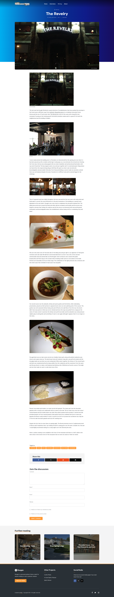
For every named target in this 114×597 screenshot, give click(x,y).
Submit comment (36, 518)
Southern (64, 447)
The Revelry (53, 114)
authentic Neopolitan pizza (57, 112)
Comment (31, 471)
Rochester (57, 447)
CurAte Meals (47, 575)
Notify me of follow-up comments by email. (41, 509)
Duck (39, 447)
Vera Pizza (48, 168)
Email (31, 494)
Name (31, 487)
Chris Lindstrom (52, 17)
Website (31, 502)
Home (45, 4)
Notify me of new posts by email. (39, 513)
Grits (43, 447)
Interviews (53, 4)
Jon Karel (49, 447)
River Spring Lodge (57, 546)
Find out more (20, 580)
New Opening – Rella (27, 546)
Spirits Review (47, 580)
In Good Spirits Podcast (50, 577)
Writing (60, 4)
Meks (21, 592)
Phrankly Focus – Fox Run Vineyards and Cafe (86, 546)
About (65, 4)
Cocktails (33, 447)
